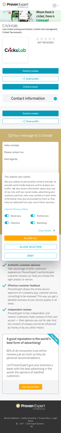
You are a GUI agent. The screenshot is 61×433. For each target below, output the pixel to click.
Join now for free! (30, 386)
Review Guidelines (11, 418)
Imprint (8, 209)
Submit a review (30, 70)
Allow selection (30, 247)
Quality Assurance (28, 418)
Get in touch (30, 86)
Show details (44, 230)
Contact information (34, 98)
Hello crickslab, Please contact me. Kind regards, (30, 160)
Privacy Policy (21, 209)
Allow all (30, 238)
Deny (30, 255)
